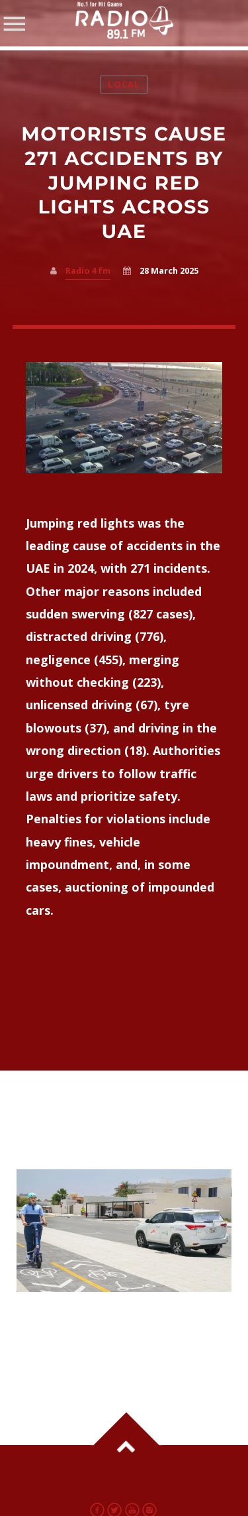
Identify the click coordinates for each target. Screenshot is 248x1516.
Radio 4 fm (87, 270)
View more (124, 1230)
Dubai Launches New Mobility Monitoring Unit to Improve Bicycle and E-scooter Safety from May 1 (114, 1333)
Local (124, 84)
